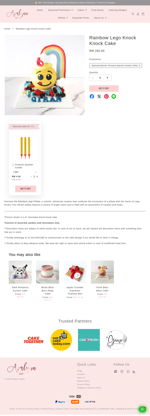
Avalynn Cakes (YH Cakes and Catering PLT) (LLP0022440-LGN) (85, 410)
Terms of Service (17, 410)
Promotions (95, 60)
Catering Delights (118, 10)
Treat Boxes (97, 10)
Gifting (63, 18)
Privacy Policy (83, 386)
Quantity (93, 74)
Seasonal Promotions (60, 10)
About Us (100, 18)
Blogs (79, 372)
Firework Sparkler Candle (22, 167)
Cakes (82, 10)
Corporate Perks (80, 18)
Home (40, 10)
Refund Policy (83, 382)
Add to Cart (25, 190)
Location (81, 376)
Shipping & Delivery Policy (89, 389)
